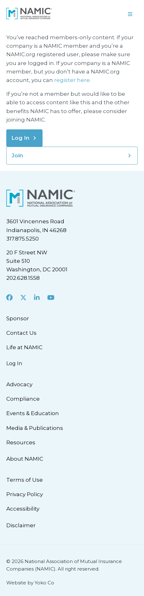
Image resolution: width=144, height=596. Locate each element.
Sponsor (17, 318)
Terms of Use (24, 480)
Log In (20, 138)
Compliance (23, 399)
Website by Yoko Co (30, 583)
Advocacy (19, 384)
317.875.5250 (22, 239)
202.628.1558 (23, 278)
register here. (73, 80)
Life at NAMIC (24, 347)
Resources (20, 442)
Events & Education (32, 413)
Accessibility (22, 509)
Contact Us (21, 333)
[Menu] (108, 13)
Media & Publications (34, 428)
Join (17, 155)
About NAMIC (24, 459)
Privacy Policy (24, 494)
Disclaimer (21, 525)
